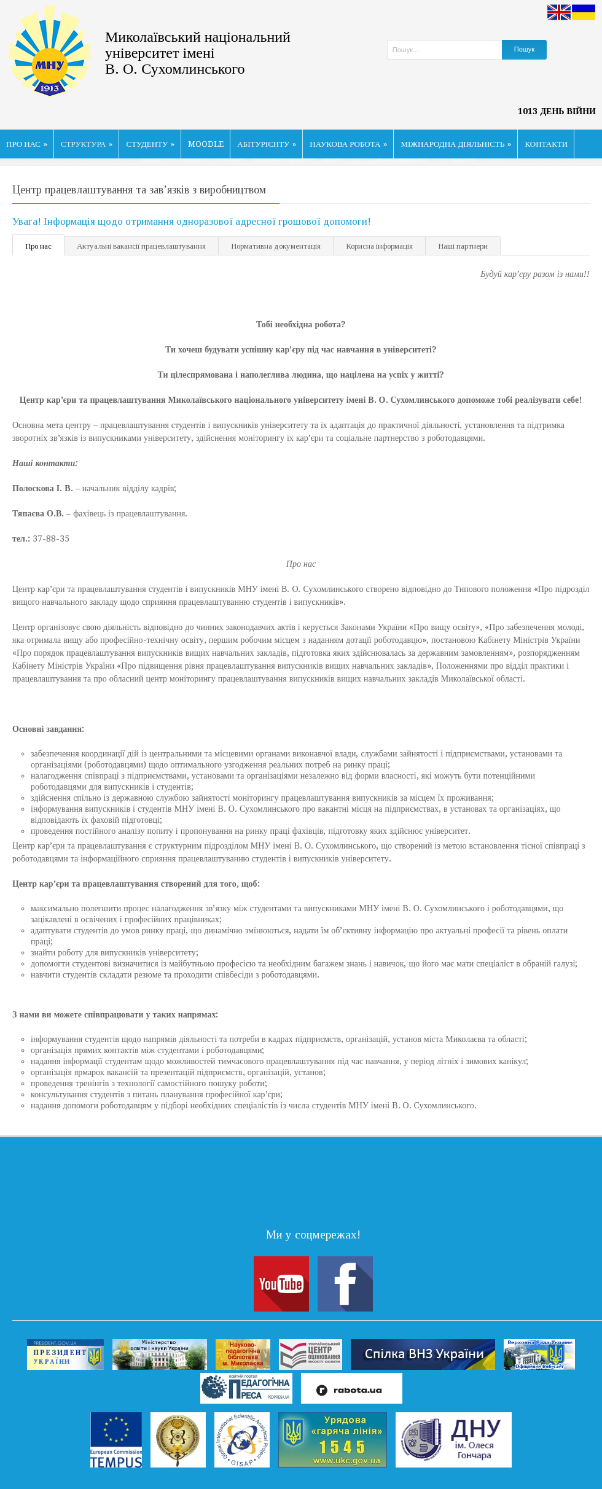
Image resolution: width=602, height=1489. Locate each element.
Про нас (38, 246)
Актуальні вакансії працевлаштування (141, 246)
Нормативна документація (276, 246)
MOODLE (206, 144)
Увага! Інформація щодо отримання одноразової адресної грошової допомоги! (191, 221)
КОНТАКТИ (546, 144)
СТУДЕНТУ (150, 144)
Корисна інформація (379, 246)
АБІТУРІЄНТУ (266, 144)
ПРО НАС (26, 144)
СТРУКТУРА (87, 144)
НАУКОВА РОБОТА (348, 144)
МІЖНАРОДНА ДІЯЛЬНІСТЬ (456, 144)
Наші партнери (463, 246)
